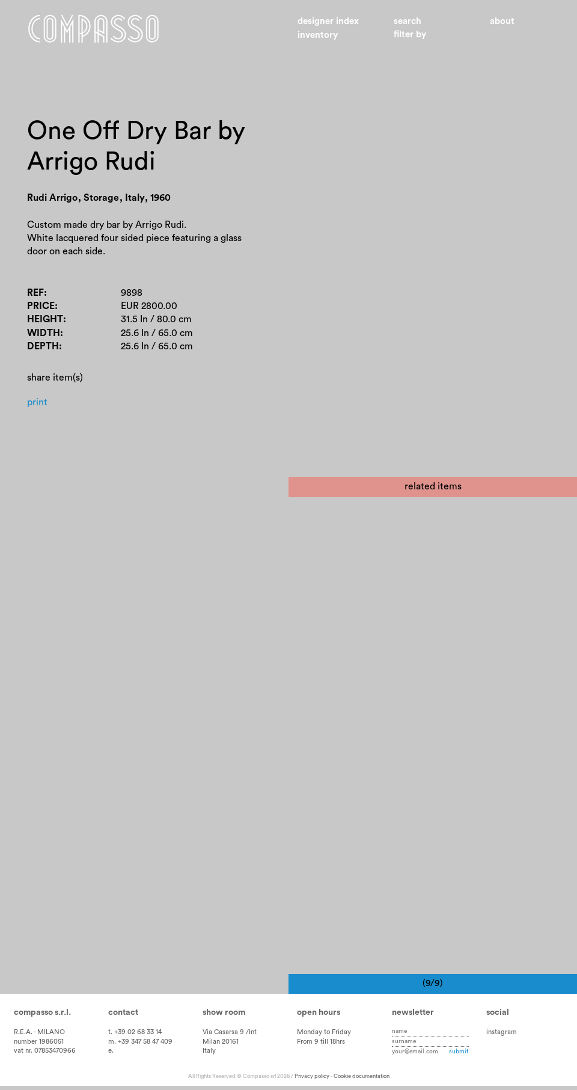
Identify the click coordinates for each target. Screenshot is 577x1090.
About (502, 21)
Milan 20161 (221, 1046)
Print (37, 402)
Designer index (328, 21)
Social (497, 1017)
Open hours (318, 1017)
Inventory (318, 35)
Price (41, 306)
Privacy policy (312, 1080)
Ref (35, 293)
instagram (501, 1036)
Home (93, 29)
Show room (224, 1017)
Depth (43, 346)
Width (43, 333)
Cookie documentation (361, 1080)
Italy (209, 1055)
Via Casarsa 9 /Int (230, 1036)
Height (45, 319)
